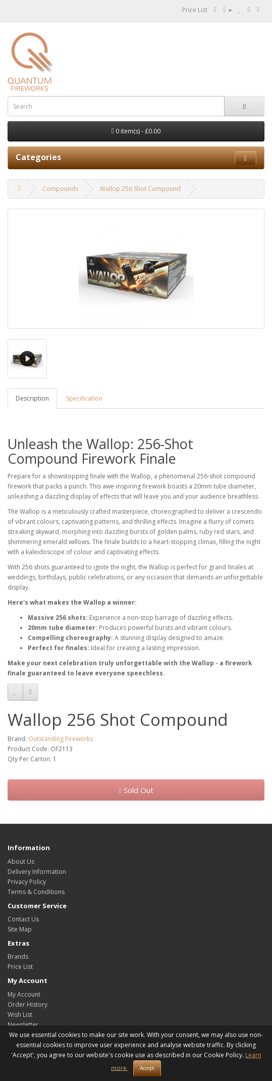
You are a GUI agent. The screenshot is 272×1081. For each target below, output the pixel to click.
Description (32, 398)
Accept (147, 1067)
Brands (18, 956)
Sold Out (136, 790)
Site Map (20, 929)
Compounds (60, 188)
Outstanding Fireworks (60, 738)
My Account (24, 994)
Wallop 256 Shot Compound (140, 188)
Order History (27, 1004)
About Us (21, 861)
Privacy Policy (27, 881)
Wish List (20, 1014)
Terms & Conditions (36, 892)
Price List (194, 10)
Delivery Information (37, 871)
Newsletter (23, 1024)
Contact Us (23, 919)
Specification (84, 398)
